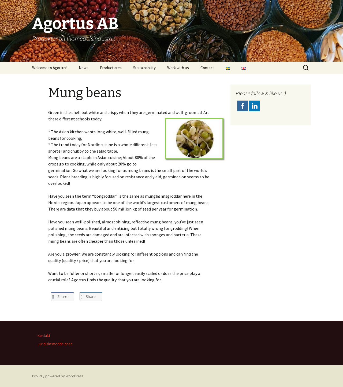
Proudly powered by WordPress (58, 376)
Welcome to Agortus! (49, 67)
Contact (207, 67)
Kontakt (44, 335)
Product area (111, 67)
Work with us (178, 67)
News (83, 67)
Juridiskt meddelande (55, 343)
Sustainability (144, 67)
